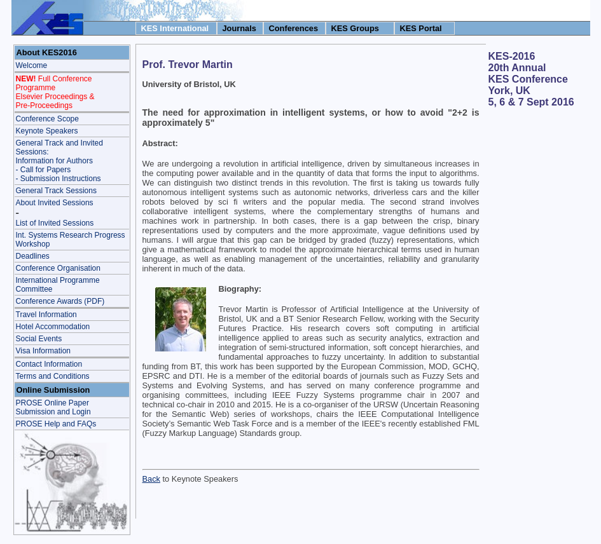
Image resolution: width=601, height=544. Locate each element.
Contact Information (49, 364)
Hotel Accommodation (53, 326)
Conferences (294, 28)
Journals (239, 28)
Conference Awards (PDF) (60, 301)
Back (151, 479)
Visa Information (43, 350)
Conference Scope (47, 118)
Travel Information (46, 314)
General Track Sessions (56, 190)
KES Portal (421, 28)
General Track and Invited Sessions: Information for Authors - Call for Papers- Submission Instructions (59, 161)
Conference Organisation (58, 268)
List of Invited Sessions (55, 223)
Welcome (32, 65)
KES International (175, 28)
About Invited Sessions (54, 202)
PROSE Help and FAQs (56, 423)
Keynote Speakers (47, 130)
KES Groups (355, 28)
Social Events (39, 338)
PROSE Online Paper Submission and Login (53, 407)
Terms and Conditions (53, 376)
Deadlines (33, 256)
